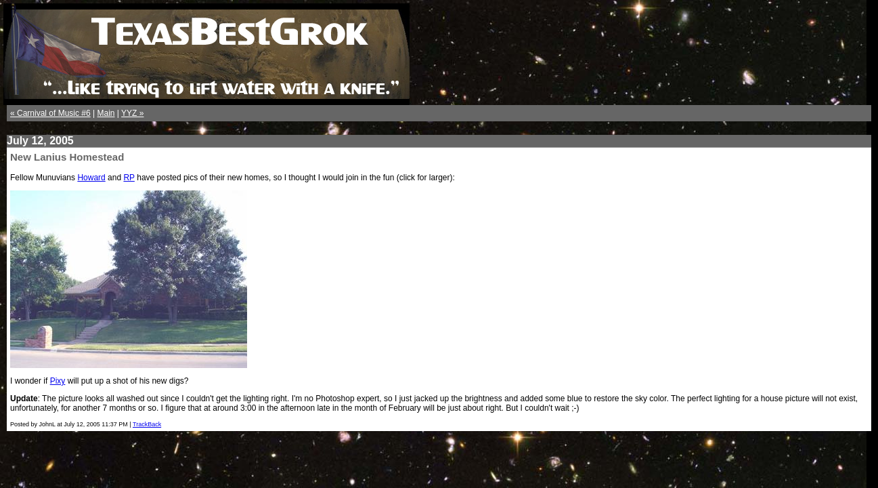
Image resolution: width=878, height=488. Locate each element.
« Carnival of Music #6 (50, 113)
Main (106, 113)
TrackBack (147, 424)
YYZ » (132, 113)
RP (128, 177)
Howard (91, 177)
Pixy (58, 381)
